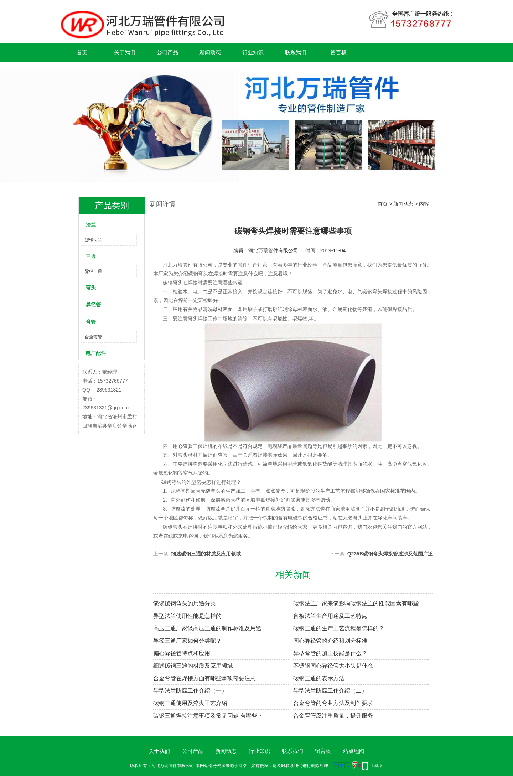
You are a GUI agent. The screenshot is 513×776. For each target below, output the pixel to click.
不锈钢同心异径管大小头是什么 (333, 666)
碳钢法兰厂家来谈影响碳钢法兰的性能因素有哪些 (356, 603)
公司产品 (167, 52)
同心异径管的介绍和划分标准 (330, 641)
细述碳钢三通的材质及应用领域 (206, 554)
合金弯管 (93, 337)
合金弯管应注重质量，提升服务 (333, 716)
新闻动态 (210, 52)
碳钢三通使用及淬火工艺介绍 (190, 703)
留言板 (339, 52)
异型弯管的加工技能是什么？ (330, 653)
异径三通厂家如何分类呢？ (187, 641)
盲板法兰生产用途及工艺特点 (330, 616)
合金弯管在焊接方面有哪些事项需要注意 (204, 678)
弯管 (91, 322)
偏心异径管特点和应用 (181, 653)
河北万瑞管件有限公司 (273, 250)
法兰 (91, 225)
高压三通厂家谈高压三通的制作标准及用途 (207, 628)
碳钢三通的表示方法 (318, 678)
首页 (82, 52)
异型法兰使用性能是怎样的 (187, 616)
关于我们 (124, 52)
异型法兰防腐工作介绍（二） (330, 691)
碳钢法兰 (93, 240)
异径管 (93, 304)
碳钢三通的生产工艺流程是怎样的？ (338, 628)
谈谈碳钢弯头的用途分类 (184, 603)
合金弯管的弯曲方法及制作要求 (333, 703)
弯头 (91, 287)
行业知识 (253, 52)
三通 (91, 256)
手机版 (376, 765)
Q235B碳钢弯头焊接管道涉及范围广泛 (390, 554)
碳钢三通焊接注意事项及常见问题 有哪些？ (208, 716)
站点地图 (353, 751)
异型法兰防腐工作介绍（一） (190, 691)
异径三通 (93, 271)
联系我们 (295, 52)
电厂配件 (96, 353)
